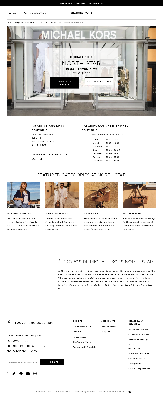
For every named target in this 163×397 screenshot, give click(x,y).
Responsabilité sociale (84, 347)
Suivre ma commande (139, 334)
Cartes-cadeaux (136, 358)
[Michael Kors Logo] (81, 13)
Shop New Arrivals (98, 81)
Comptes (105, 331)
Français (11, 12)
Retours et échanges (138, 339)
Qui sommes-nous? (82, 326)
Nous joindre (134, 363)
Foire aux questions (138, 329)
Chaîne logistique (82, 342)
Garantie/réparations (139, 368)
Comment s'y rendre (65, 83)
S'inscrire (52, 362)
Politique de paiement (139, 353)
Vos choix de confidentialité (115, 391)
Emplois (77, 331)
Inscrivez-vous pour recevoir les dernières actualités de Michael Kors (26, 343)
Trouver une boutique (35, 13)
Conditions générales (84, 391)
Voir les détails (95, 3)
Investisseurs (79, 336)
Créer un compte (109, 326)
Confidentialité (62, 391)
